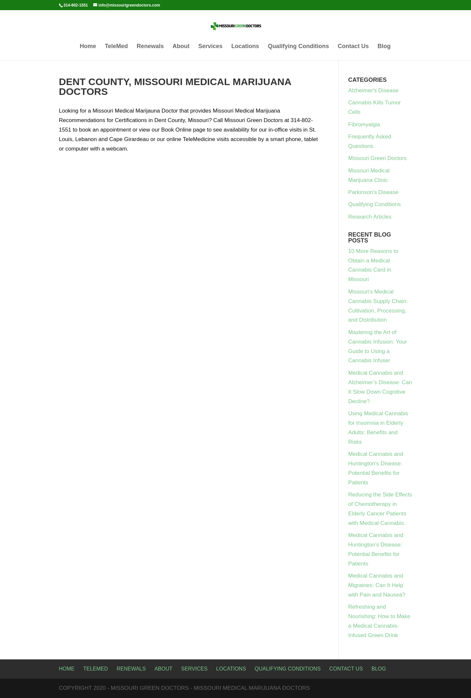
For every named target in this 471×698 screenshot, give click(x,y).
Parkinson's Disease (373, 192)
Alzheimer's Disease (373, 90)
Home (88, 46)
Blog (384, 46)
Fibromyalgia (364, 124)
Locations (245, 46)
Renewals (150, 46)
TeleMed (116, 46)
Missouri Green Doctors (377, 158)
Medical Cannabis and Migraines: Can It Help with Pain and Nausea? (377, 585)
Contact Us (353, 46)
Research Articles (370, 217)
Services (210, 46)
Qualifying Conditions (298, 46)
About (181, 46)
